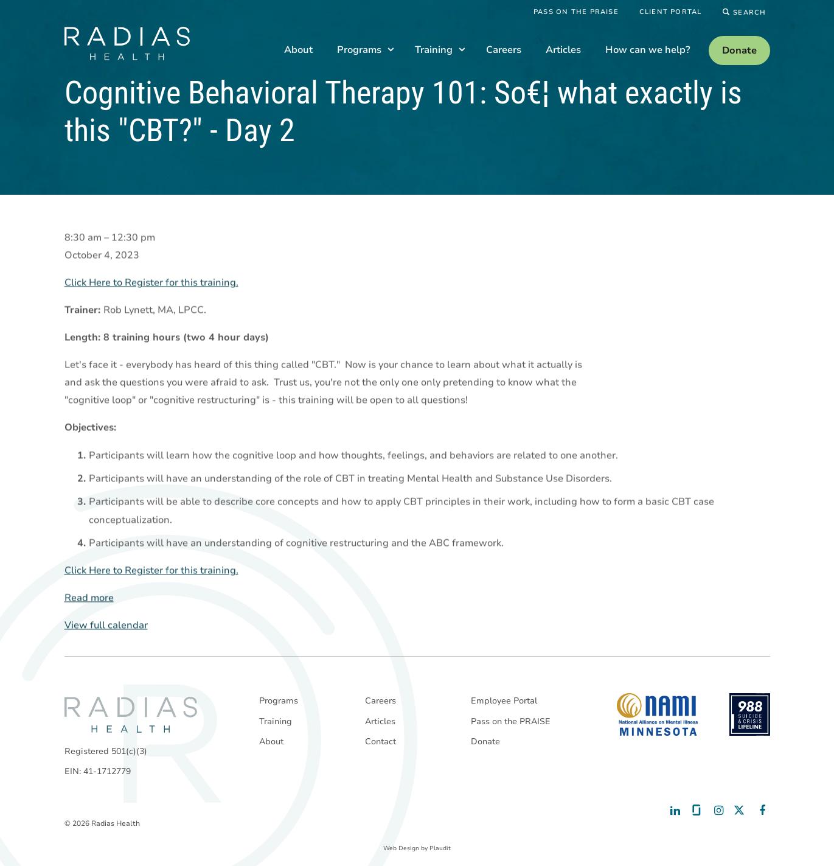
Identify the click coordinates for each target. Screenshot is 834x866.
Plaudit (440, 848)
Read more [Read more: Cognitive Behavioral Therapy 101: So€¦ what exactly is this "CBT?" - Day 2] (89, 598)
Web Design (401, 848)
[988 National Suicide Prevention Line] (749, 714)
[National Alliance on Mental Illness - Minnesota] (657, 714)
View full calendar (106, 625)
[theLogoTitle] (127, 43)
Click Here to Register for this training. (151, 283)
